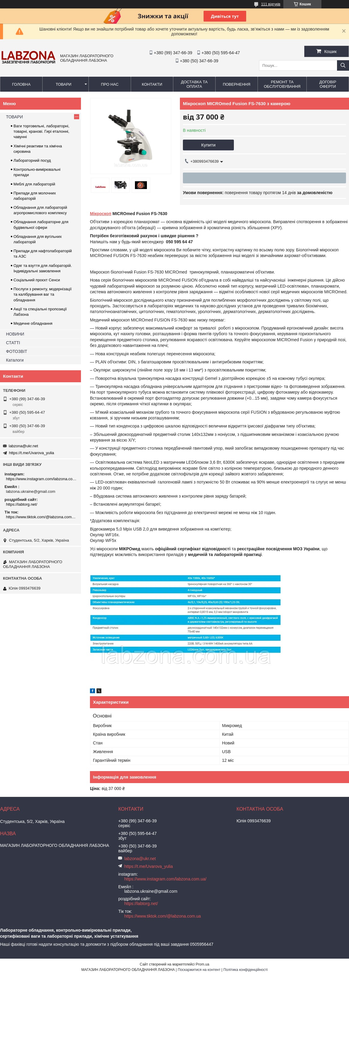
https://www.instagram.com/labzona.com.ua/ (41, 479)
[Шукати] (343, 65)
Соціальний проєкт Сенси (36, 280)
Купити (208, 144)
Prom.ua (202, 964)
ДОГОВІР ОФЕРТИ (327, 84)
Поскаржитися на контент (199, 970)
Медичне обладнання (32, 323)
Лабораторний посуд (32, 160)
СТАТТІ (13, 342)
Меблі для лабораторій (34, 184)
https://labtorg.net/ (21, 504)
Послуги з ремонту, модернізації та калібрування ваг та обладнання (42, 294)
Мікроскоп (100, 213)
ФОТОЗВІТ (16, 351)
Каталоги (15, 360)
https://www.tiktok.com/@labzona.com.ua (41, 517)
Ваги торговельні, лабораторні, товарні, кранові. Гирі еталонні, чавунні (41, 131)
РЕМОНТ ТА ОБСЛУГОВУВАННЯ (282, 84)
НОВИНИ (15, 334)
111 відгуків (270, 4)
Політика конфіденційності (245, 970)
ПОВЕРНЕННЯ (236, 84)
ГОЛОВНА (21, 84)
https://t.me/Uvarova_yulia (31, 453)
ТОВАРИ (63, 84)
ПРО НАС (110, 84)
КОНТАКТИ (152, 84)
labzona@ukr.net (23, 446)
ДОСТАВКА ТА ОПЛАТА (194, 84)
